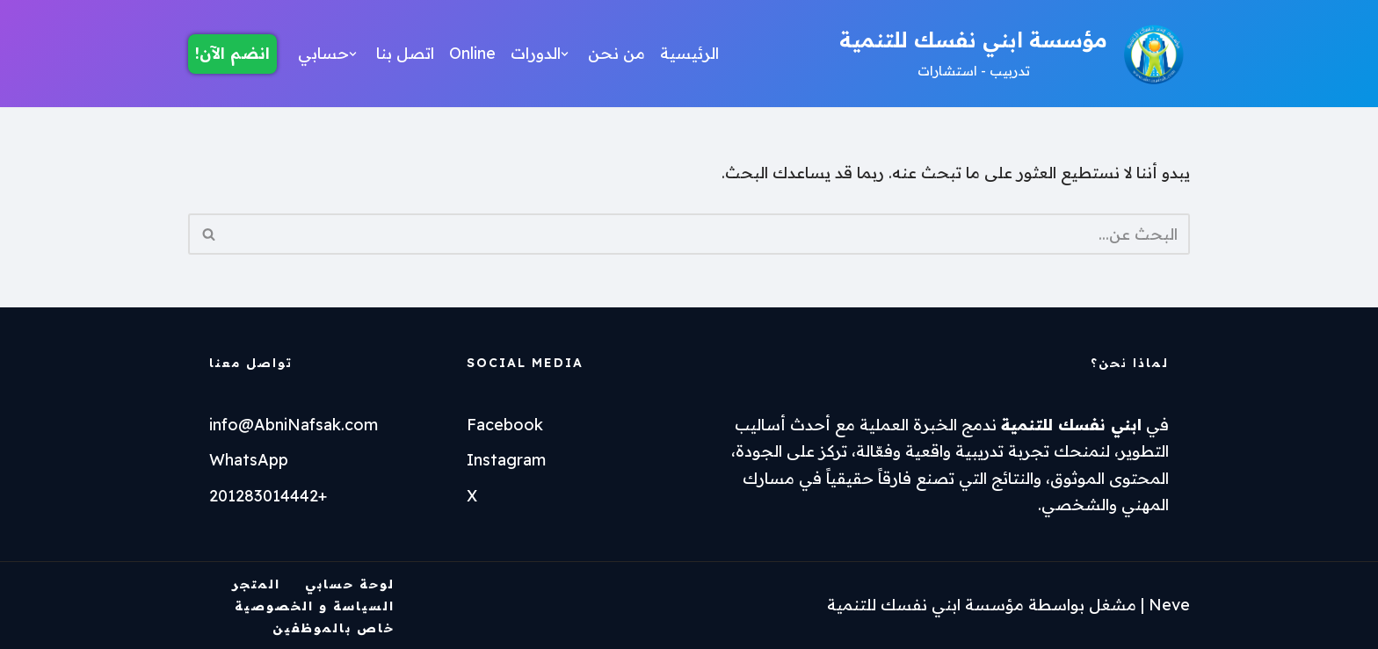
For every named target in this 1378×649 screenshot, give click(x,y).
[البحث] (709, 234)
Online (472, 53)
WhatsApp (248, 460)
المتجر (256, 584)
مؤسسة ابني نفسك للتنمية (925, 605)
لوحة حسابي (350, 584)
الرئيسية (689, 53)
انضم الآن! (232, 53)
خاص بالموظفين (333, 628)
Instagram (506, 460)
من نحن (616, 53)
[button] (565, 54)
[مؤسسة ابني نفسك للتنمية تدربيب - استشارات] (1014, 53)
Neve (1169, 605)
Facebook (505, 425)
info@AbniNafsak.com (293, 425)
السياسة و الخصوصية (315, 606)
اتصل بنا (405, 53)
